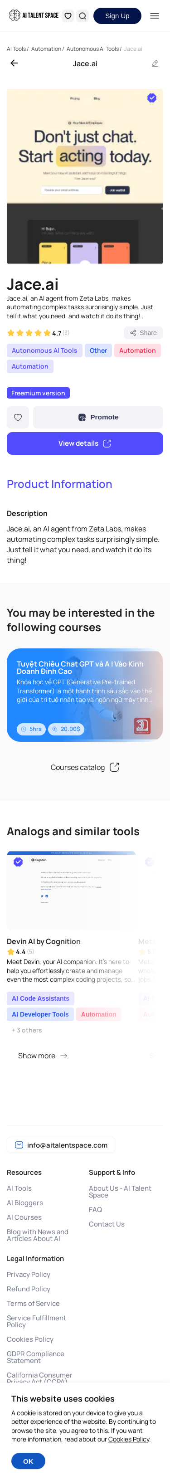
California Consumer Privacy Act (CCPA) (40, 1378)
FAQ (95, 1209)
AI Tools (19, 1188)
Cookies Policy (30, 1339)
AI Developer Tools (40, 1014)
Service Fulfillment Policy (36, 1321)
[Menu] (154, 16)
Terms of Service (33, 1303)
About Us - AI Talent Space (120, 1191)
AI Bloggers (25, 1202)
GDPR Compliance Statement (35, 1357)
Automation (137, 350)
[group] (85, 176)
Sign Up (117, 15)
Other (98, 350)
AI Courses (24, 1217)
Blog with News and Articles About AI (37, 1235)
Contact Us (107, 1224)
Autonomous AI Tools (45, 350)
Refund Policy (28, 1289)
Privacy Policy (28, 1274)
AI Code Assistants (40, 998)
